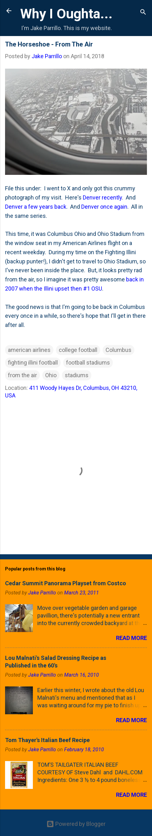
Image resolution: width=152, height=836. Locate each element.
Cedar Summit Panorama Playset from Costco (65, 583)
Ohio (51, 375)
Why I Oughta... (66, 14)
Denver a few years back (35, 206)
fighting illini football (33, 362)
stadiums (76, 375)
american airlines (29, 350)
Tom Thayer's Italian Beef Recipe (47, 740)
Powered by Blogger (76, 824)
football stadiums (88, 362)
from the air (22, 375)
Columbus (118, 350)
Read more (131, 638)
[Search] (143, 12)
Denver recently (102, 197)
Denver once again (104, 206)
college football (78, 350)
